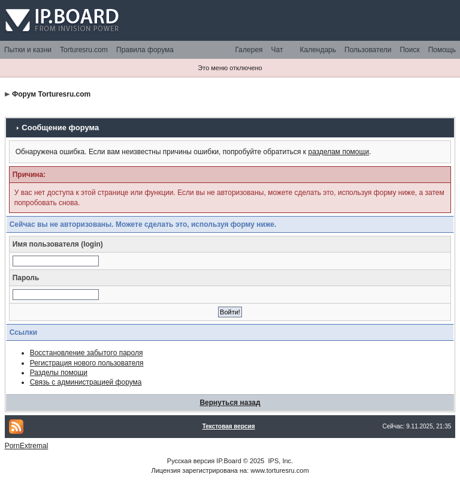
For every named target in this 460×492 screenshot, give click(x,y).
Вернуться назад (229, 402)
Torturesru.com (84, 50)
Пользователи (367, 50)
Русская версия (190, 460)
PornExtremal (27, 446)
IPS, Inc (280, 460)
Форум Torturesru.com (51, 94)
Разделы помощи (58, 372)
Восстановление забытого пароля (86, 353)
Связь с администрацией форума (86, 382)
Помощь (442, 50)
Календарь (317, 50)
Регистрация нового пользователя (87, 363)
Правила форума (145, 50)
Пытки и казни (28, 50)
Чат (277, 50)
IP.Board (228, 460)
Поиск (409, 50)
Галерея (249, 50)
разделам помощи (338, 152)
